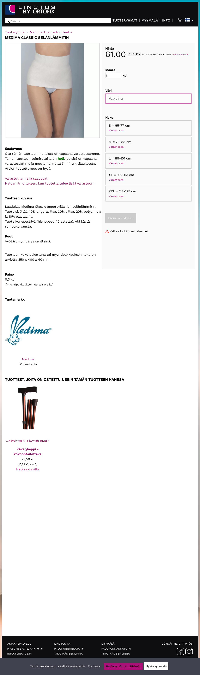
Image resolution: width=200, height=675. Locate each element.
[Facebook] (180, 652)
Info (166, 20)
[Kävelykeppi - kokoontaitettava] (27, 430)
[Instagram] (189, 652)
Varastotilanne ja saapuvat (26, 178)
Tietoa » (94, 666)
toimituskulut (181, 54)
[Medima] (28, 339)
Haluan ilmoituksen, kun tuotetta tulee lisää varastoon (49, 183)
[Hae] (58, 20)
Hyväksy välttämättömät (123, 666)
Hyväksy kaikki (156, 666)
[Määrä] (113, 75)
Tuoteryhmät (125, 20)
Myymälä (149, 20)
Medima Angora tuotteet (51, 32)
